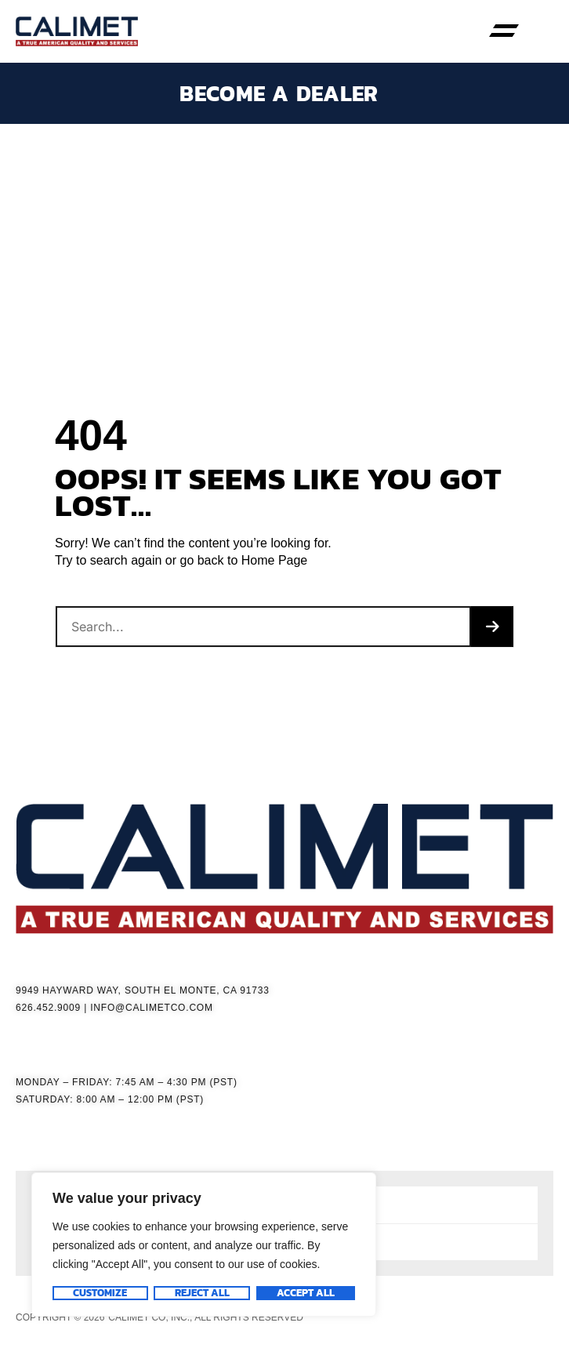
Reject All (201, 1293)
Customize (100, 1293)
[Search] (492, 626)
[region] (203, 1244)
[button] (504, 31)
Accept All (306, 1293)
